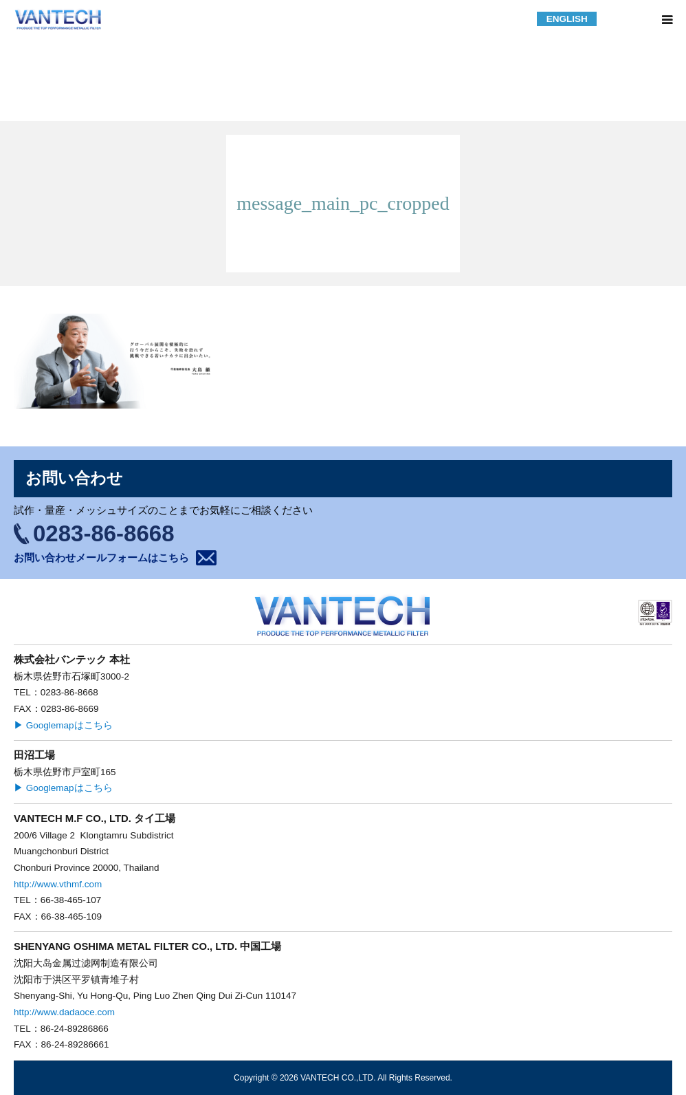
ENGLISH (567, 19)
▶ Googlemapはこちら (63, 725)
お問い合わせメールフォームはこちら (101, 557)
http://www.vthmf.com (58, 884)
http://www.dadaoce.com (64, 1012)
